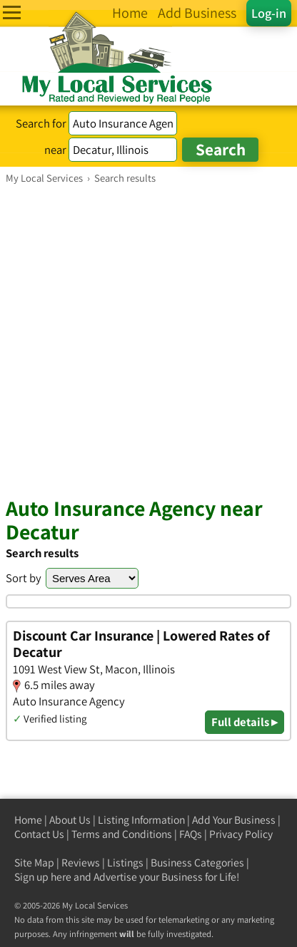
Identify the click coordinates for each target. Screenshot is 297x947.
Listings (125, 862)
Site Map (34, 862)
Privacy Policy (241, 834)
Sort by (23, 578)
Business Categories (197, 862)
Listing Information (141, 820)
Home (28, 820)
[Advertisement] (148, 340)
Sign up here (42, 877)
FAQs (190, 834)
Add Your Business (234, 820)
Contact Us (39, 834)
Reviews (80, 862)
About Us (70, 820)
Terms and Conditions (121, 834)
